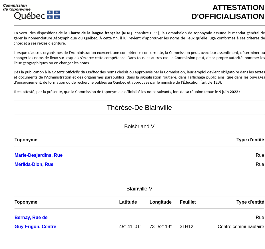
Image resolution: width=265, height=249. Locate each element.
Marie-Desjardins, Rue (39, 155)
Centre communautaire (241, 226)
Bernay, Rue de (31, 217)
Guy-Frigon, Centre (35, 226)
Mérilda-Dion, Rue (34, 164)
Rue (260, 155)
